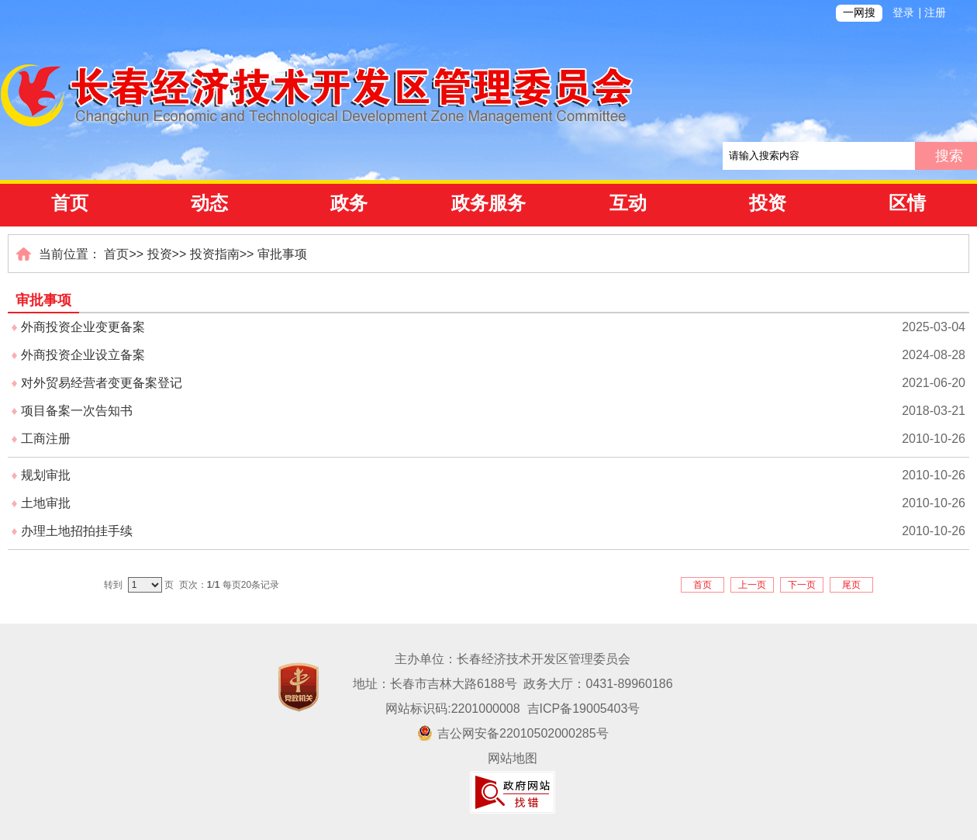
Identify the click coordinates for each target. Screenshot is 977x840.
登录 (903, 13)
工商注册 (46, 438)
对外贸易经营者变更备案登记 (101, 382)
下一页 (802, 584)
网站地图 (512, 758)
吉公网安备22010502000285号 (513, 733)
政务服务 (488, 203)
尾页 (851, 584)
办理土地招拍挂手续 (77, 531)
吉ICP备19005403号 (583, 708)
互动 (628, 203)
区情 (907, 203)
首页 (69, 203)
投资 (767, 203)
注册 (935, 13)
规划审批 (46, 475)
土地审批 (46, 503)
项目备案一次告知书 (77, 410)
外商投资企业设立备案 (83, 354)
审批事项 (282, 254)
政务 (349, 203)
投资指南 (215, 254)
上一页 (752, 584)
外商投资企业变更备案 (83, 327)
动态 (209, 203)
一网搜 (859, 13)
